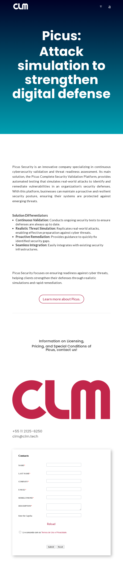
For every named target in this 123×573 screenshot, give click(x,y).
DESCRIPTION (25, 506)
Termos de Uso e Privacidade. (54, 532)
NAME (21, 465)
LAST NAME (24, 473)
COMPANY (23, 481)
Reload (51, 524)
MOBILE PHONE (26, 498)
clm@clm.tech (25, 436)
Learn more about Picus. (61, 299)
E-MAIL (22, 490)
